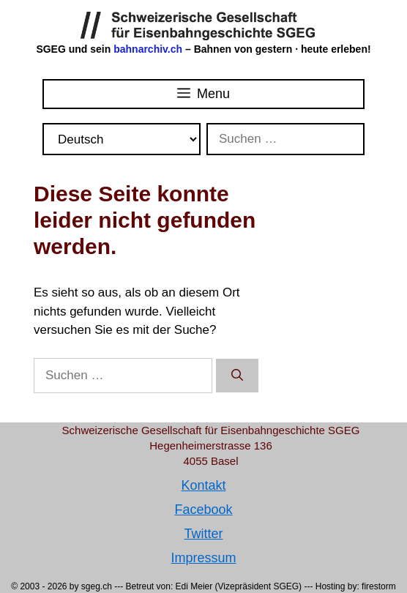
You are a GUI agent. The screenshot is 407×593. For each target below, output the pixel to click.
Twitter (203, 533)
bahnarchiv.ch (149, 49)
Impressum (203, 558)
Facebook (203, 509)
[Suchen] (237, 375)
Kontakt (203, 485)
